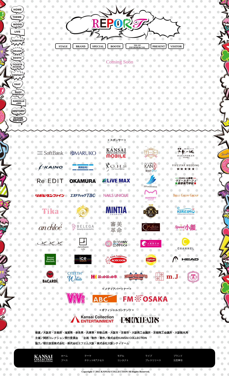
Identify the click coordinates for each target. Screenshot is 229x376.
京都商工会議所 (162, 332)
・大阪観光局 (180, 332)
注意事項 (178, 360)
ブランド (178, 356)
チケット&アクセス (94, 360)
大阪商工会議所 (141, 332)
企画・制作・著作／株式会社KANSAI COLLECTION (115, 338)
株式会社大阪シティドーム (113, 343)
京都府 (58, 332)
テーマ (88, 356)
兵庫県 (90, 332)
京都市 (125, 332)
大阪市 (114, 332)
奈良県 (79, 332)
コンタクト (123, 360)
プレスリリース (153, 360)
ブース (64, 360)
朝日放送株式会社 (54, 343)
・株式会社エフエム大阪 (79, 343)
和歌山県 (102, 332)
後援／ (39, 332)
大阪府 (47, 332)
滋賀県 (69, 332)
